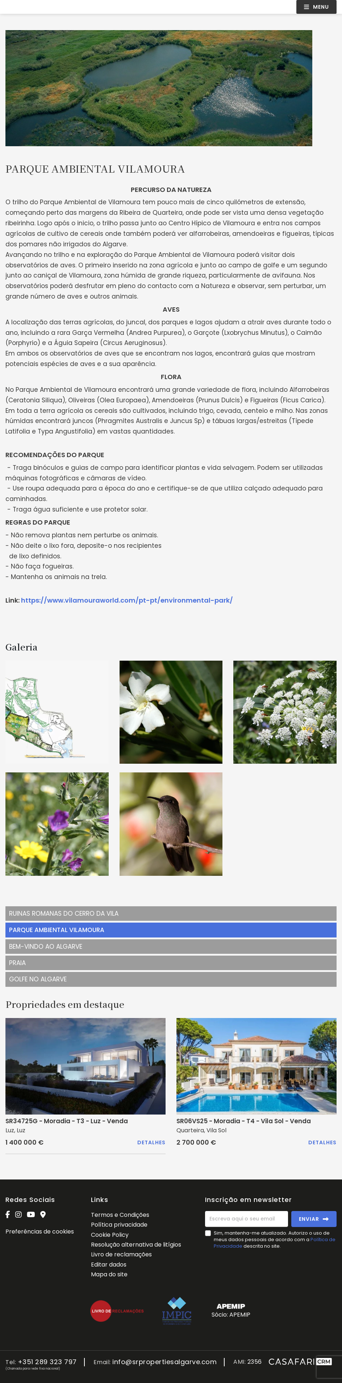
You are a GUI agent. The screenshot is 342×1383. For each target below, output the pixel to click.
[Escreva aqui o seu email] (246, 1219)
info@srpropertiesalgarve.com (164, 1362)
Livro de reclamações (121, 1254)
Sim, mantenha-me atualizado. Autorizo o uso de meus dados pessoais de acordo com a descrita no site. (274, 1239)
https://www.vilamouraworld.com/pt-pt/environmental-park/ (127, 600)
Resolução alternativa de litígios (136, 1244)
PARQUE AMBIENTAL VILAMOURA (56, 930)
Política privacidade (119, 1224)
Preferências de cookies (39, 1231)
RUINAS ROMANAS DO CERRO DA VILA (63, 913)
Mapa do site (109, 1274)
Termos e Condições (120, 1215)
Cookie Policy (110, 1235)
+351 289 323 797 (47, 1362)
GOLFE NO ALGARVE (38, 979)
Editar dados (108, 1264)
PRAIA (17, 963)
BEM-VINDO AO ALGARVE (45, 946)
